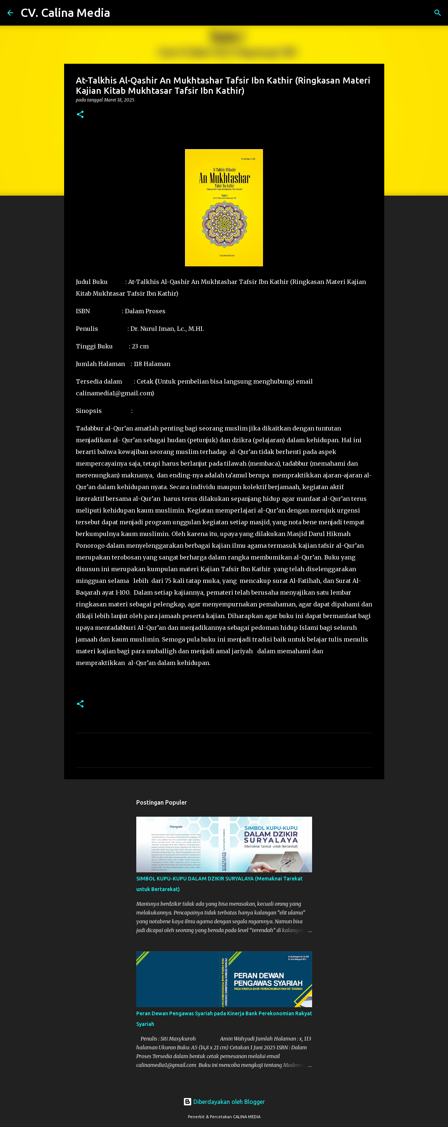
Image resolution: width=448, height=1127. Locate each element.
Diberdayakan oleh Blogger (224, 1101)
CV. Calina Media (65, 12)
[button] (80, 115)
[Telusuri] (120, 13)
